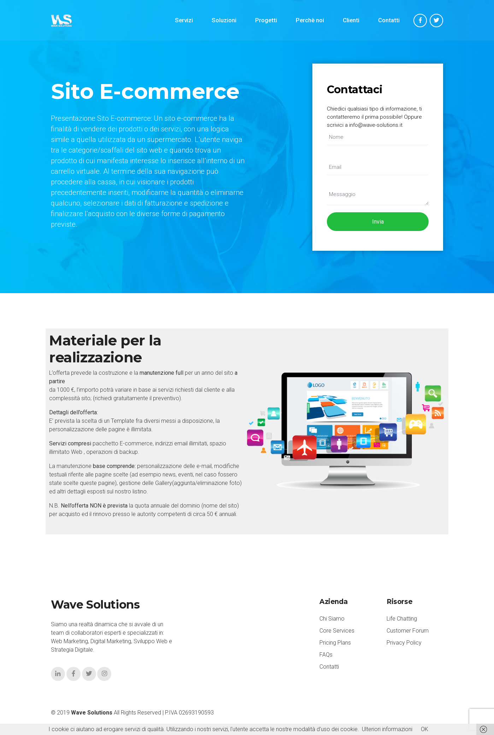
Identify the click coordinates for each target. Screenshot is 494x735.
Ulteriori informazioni (387, 729)
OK (424, 729)
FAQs (326, 655)
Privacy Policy (404, 643)
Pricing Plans (335, 643)
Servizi (184, 20)
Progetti (266, 20)
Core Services (336, 631)
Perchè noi (310, 20)
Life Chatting (402, 619)
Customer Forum (408, 631)
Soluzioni (224, 20)
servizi (166, 389)
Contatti (389, 20)
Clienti (351, 20)
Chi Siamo (332, 619)
